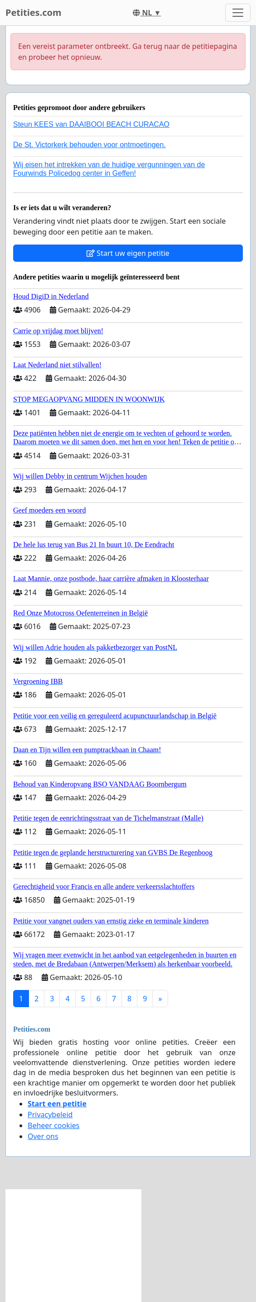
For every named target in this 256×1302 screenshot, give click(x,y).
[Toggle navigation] (238, 13)
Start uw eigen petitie (128, 253)
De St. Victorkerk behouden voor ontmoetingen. (89, 145)
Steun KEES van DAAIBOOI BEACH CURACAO (91, 124)
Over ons (43, 1136)
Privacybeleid (50, 1114)
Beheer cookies (54, 1125)
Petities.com (33, 12)
